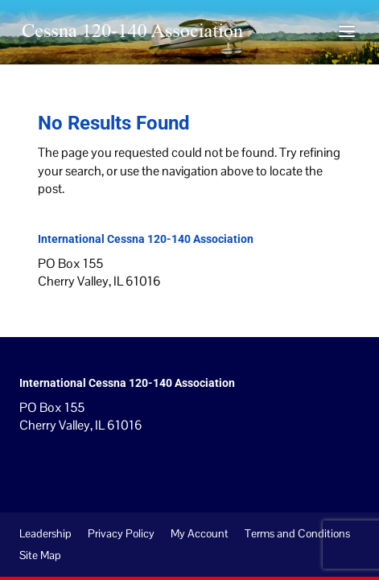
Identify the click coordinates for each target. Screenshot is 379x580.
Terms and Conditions (297, 533)
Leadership (45, 533)
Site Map (40, 555)
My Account (200, 533)
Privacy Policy (121, 533)
